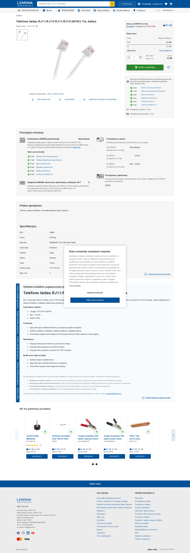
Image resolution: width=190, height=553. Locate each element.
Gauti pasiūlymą (165, 51)
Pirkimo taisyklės (142, 523)
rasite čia (76, 147)
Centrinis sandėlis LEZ (149, 105)
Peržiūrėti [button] (37, 457)
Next (173, 436)
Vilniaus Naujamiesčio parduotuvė (153, 91)
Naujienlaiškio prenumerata (146, 530)
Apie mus (100, 517)
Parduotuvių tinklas (104, 523)
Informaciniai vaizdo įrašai (107, 526)
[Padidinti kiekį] (129, 57)
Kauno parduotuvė (147, 95)
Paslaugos (139, 10)
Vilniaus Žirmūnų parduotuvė (151, 88)
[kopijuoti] (37, 26)
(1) (41, 446)
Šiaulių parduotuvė (147, 101)
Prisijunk (130, 26)
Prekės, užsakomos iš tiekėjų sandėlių (112, 501)
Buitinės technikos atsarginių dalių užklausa (114, 504)
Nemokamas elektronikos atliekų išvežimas (114, 508)
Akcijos (47, 10)
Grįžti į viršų (95, 484)
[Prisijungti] (144, 4)
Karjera (100, 530)
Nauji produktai (101, 10)
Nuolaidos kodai (141, 526)
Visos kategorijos (104, 536)
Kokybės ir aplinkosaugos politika (148, 520)
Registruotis (157, 4)
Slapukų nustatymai (143, 536)
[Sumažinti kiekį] (140, 57)
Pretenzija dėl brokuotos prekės (148, 514)
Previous (17, 436)
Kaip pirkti (139, 498)
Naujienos (101, 511)
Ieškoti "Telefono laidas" (55, 94)
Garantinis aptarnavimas (145, 511)
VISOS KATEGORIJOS (28, 10)
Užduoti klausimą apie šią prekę (157, 274)
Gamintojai (84, 10)
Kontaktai (100, 520)
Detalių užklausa (121, 10)
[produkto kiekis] (134, 57)
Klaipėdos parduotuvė (149, 98)
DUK (136, 533)
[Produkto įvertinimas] (33, 445)
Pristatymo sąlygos (143, 504)
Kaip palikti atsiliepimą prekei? (109, 498)
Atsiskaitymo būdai (142, 501)
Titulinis (19, 16)
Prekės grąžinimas (142, 508)
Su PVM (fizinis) (127, 4)
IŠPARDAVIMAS (66, 10)
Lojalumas (101, 533)
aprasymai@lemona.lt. (113, 394)
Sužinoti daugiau (75, 289)
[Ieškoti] (112, 3)
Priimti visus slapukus (109, 296)
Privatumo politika (142, 517)
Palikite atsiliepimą (142, 539)
